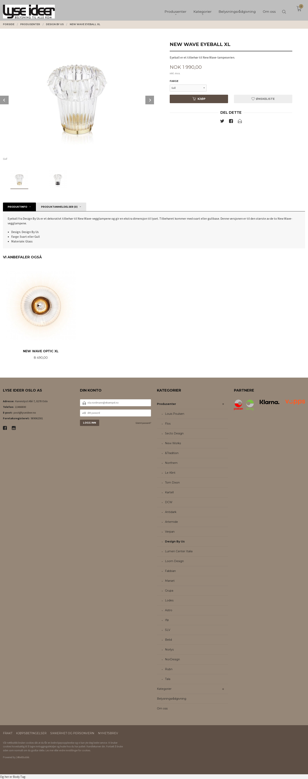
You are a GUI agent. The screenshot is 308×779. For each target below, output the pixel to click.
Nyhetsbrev (108, 733)
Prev (4, 100)
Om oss (162, 708)
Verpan (170, 531)
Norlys (169, 649)
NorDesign (172, 659)
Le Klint (170, 472)
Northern (171, 463)
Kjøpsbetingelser (31, 733)
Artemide (171, 522)
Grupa (169, 590)
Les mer (50, 750)
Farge (174, 81)
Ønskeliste (263, 99)
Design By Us (175, 541)
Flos (167, 423)
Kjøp (198, 99)
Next (149, 100)
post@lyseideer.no (25, 412)
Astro (168, 610)
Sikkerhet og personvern (72, 733)
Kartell (169, 492)
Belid (168, 639)
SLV (167, 630)
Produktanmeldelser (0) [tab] (59, 206)
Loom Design (174, 561)
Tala (167, 679)
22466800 (20, 407)
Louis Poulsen (174, 414)
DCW (168, 502)
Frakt (7, 733)
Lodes (169, 600)
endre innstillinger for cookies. (75, 750)
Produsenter (166, 404)
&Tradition (172, 453)
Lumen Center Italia (178, 551)
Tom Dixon (172, 482)
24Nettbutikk (22, 757)
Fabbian (170, 571)
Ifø (167, 620)
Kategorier (164, 689)
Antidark (170, 512)
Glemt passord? (143, 422)
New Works (173, 443)
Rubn (168, 669)
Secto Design (174, 433)
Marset (170, 581)
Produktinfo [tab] (17, 206)
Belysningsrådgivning (171, 698)
